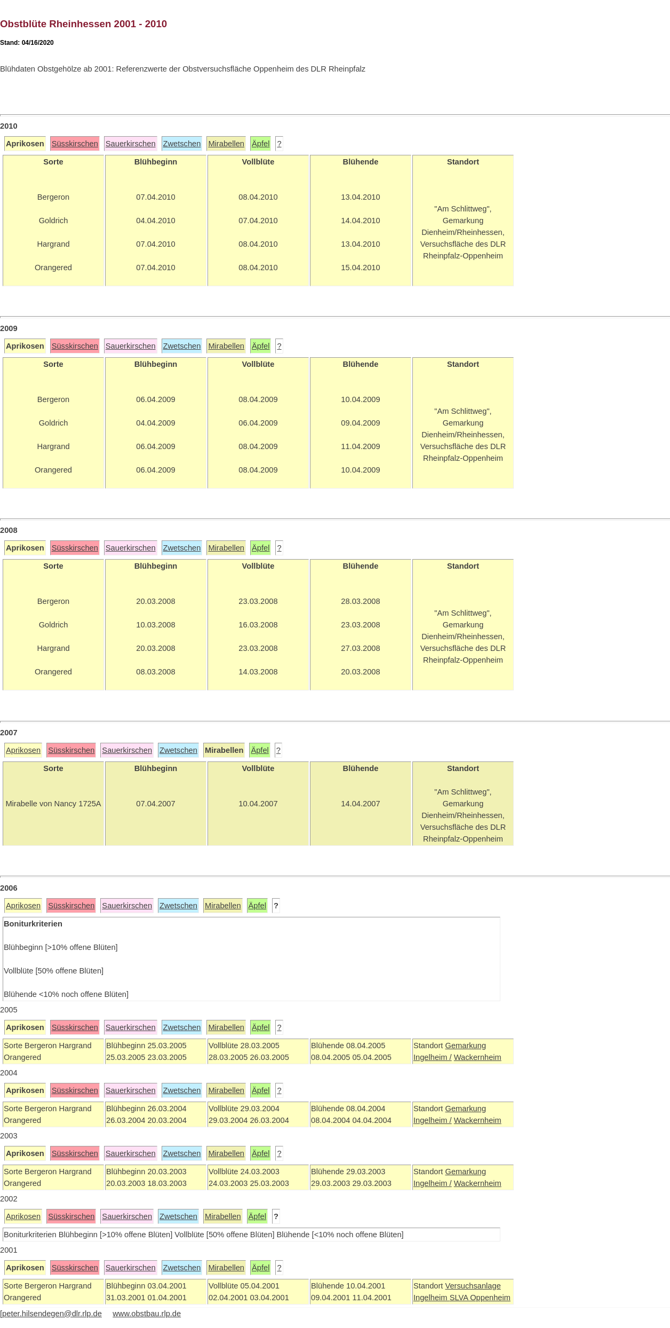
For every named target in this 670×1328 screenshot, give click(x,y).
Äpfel (260, 143)
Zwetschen (182, 143)
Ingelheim (431, 1297)
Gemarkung (465, 1045)
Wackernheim (477, 1057)
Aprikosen (23, 750)
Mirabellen (226, 143)
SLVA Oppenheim (480, 1297)
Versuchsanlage (472, 1286)
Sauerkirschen (131, 143)
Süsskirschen (75, 143)
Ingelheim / (432, 1057)
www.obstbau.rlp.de (147, 1313)
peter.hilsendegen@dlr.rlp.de (52, 1313)
